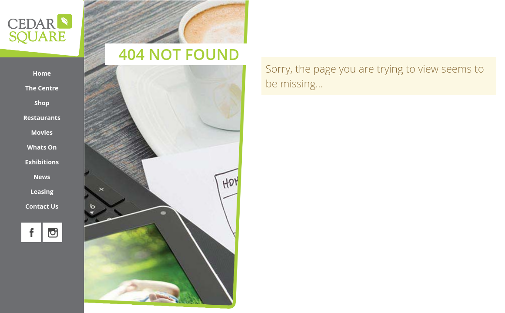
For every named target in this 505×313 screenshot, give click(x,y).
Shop (56, 104)
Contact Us (41, 206)
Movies (42, 132)
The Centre (52, 90)
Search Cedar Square (453, 27)
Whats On (53, 149)
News (41, 177)
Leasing (42, 191)
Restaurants (41, 117)
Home (42, 73)
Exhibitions (42, 162)
